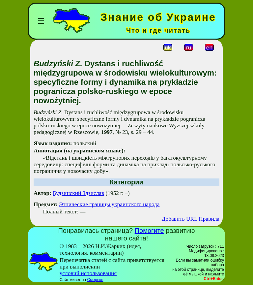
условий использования (88, 273)
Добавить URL (179, 219)
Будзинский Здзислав (78, 193)
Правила (209, 219)
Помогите (149, 230)
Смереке (95, 279)
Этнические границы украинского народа (109, 204)
